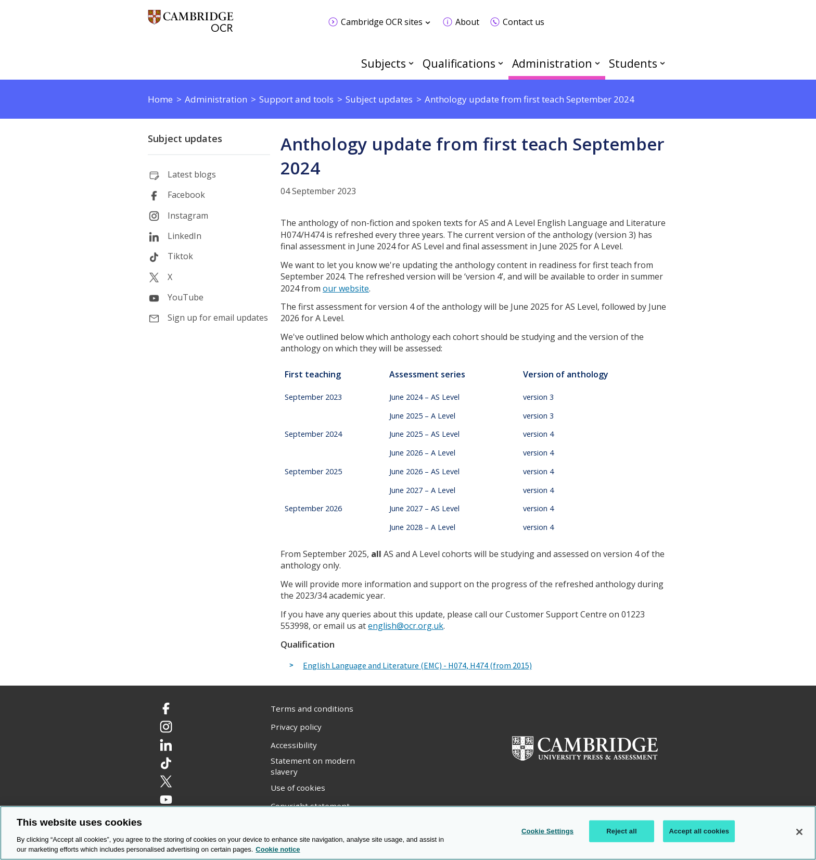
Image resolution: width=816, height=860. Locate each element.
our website (346, 288)
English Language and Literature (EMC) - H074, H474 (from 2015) (417, 666)
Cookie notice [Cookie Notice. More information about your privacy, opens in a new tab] (278, 849)
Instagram (188, 215)
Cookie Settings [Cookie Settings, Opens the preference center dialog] (547, 831)
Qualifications (459, 63)
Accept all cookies (699, 831)
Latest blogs (192, 174)
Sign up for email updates (218, 317)
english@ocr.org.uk (405, 625)
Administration (552, 63)
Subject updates (185, 138)
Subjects (383, 63)
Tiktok (180, 256)
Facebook (186, 194)
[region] (408, 833)
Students (633, 63)
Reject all (621, 831)
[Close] (799, 831)
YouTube (185, 297)
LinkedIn (184, 236)
